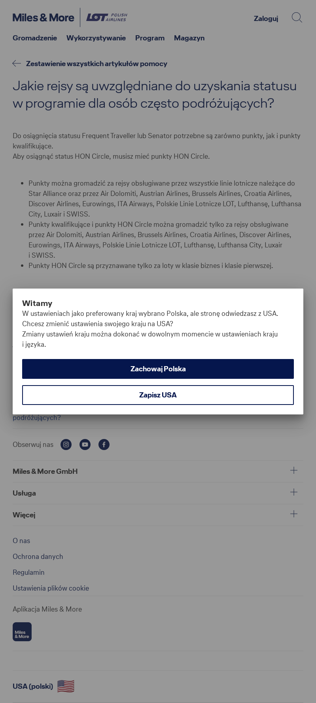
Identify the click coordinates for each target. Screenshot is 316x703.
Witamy (37, 303)
